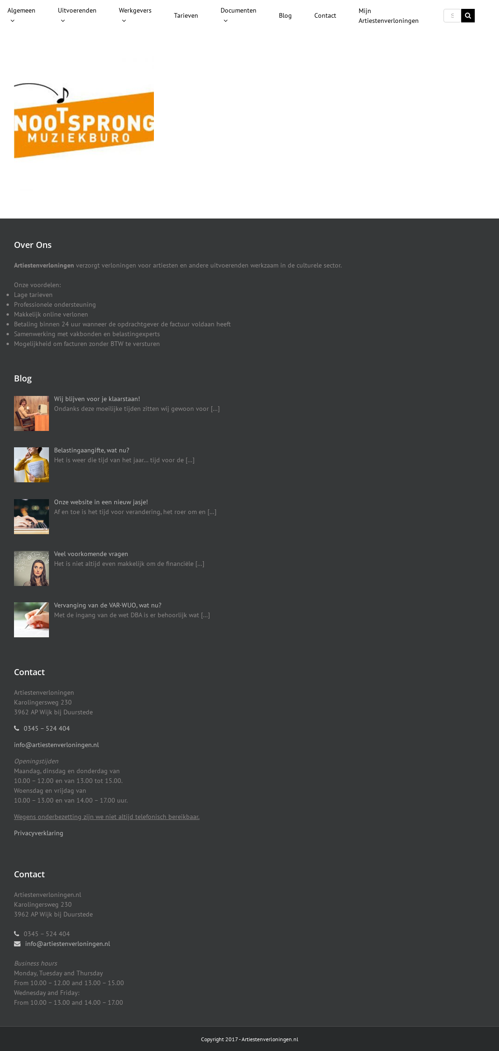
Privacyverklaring (38, 833)
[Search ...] (452, 15)
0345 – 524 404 (47, 728)
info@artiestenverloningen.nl (56, 745)
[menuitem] (21, 16)
